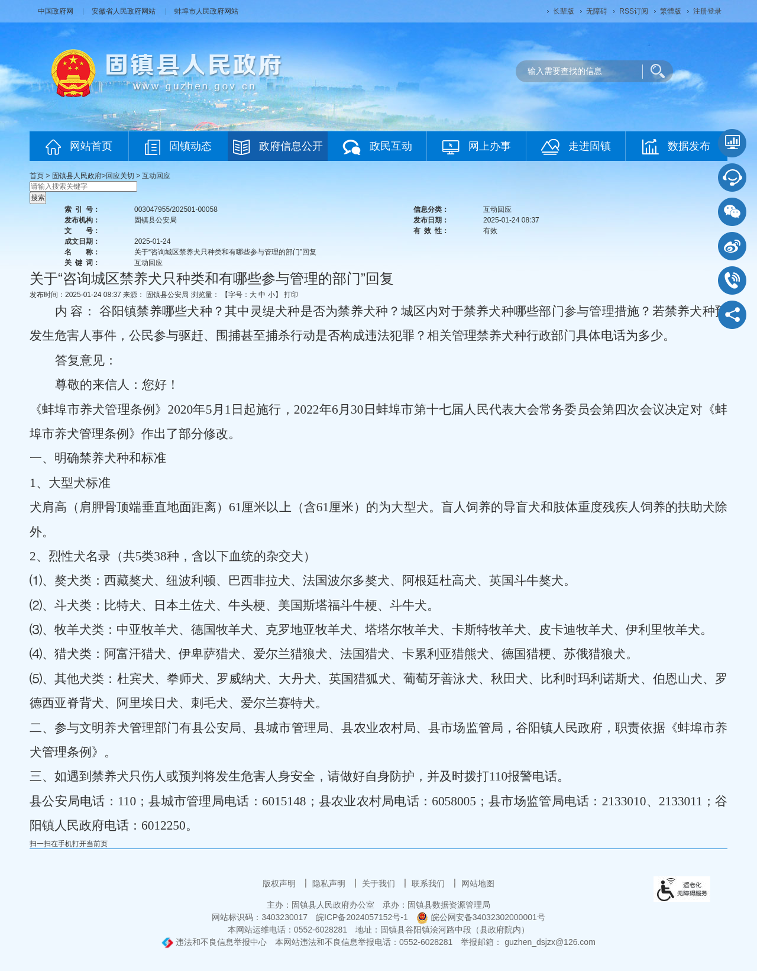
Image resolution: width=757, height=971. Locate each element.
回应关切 (120, 176)
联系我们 (429, 883)
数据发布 (676, 146)
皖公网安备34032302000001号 (480, 917)
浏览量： (205, 295)
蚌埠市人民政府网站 (206, 11)
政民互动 (377, 147)
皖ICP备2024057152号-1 (362, 917)
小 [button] (271, 295)
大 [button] (253, 295)
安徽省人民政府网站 (124, 11)
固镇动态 (178, 147)
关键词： (82, 263)
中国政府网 (56, 11)
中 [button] (262, 295)
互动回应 (156, 176)
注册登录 (707, 11)
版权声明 (280, 883)
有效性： (431, 231)
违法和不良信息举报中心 (214, 942)
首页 (37, 176)
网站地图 (477, 883)
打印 (291, 295)
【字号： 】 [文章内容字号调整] (251, 295)
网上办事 (476, 147)
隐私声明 (330, 883)
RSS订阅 (633, 11)
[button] (563, 11)
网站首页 (79, 147)
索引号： (82, 209)
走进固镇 (576, 147)
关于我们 (379, 883)
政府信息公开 (278, 147)
